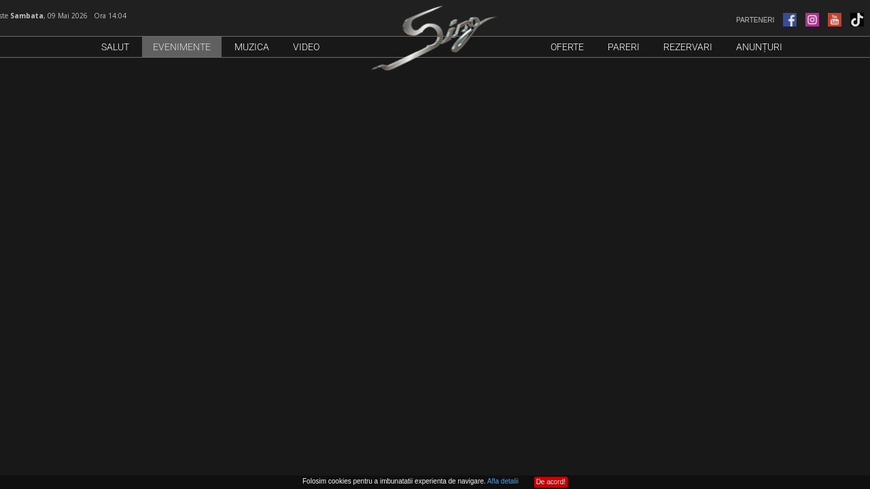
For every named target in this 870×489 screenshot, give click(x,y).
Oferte (567, 46)
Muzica (251, 46)
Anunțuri (759, 46)
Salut (115, 46)
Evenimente (182, 46)
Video (306, 46)
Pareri (624, 46)
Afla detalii (503, 481)
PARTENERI (795, 20)
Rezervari (687, 46)
